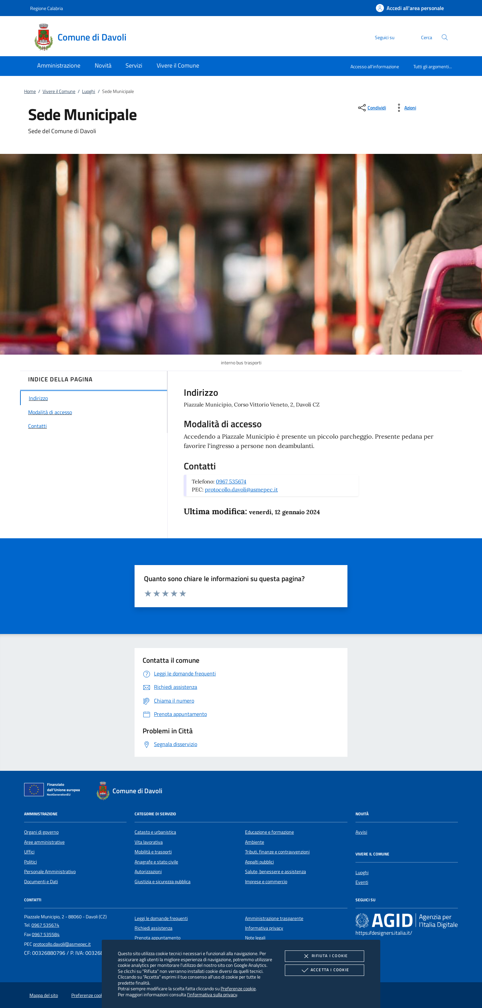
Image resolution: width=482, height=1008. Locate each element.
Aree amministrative (44, 842)
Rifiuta (324, 956)
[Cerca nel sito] (444, 37)
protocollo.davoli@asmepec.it (241, 489)
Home (30, 91)
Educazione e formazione (269, 832)
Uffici (29, 851)
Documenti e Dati (41, 881)
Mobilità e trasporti (153, 851)
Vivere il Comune (59, 91)
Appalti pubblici (259, 861)
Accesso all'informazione (374, 66)
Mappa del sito (43, 995)
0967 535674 (231, 481)
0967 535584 (46, 934)
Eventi (361, 882)
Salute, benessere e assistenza (275, 871)
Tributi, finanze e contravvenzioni (277, 851)
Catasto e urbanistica (155, 832)
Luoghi (88, 91)
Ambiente (254, 842)
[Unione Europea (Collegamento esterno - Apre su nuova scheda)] (54, 791)
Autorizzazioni (148, 871)
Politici (30, 861)
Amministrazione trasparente (274, 918)
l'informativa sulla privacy (212, 994)
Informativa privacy (264, 928)
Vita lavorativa (149, 842)
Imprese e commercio (266, 881)
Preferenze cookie (238, 988)
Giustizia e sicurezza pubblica (162, 881)
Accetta (324, 970)
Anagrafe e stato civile (156, 861)
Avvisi (361, 832)
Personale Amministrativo (50, 871)
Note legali (255, 937)
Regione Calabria (46, 8)
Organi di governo (41, 832)
